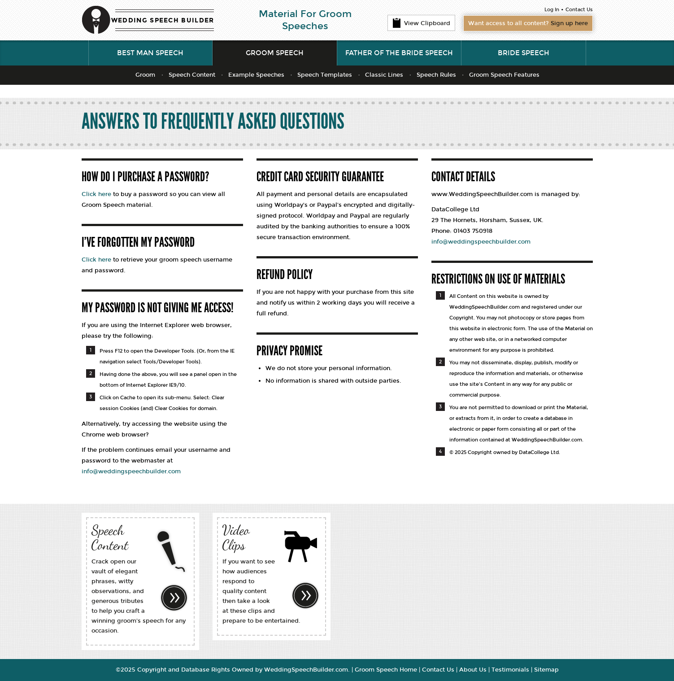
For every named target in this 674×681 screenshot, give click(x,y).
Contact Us (579, 10)
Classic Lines (384, 75)
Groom (145, 75)
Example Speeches (256, 75)
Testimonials (510, 669)
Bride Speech (523, 53)
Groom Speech (275, 53)
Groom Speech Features (504, 75)
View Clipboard (421, 22)
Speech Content (192, 75)
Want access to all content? (528, 23)
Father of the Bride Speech (399, 53)
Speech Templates (324, 75)
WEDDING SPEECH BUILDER (162, 20)
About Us (473, 669)
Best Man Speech (150, 53)
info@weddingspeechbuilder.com (131, 471)
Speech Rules (436, 75)
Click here (96, 194)
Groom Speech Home (386, 669)
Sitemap (546, 669)
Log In (551, 10)
